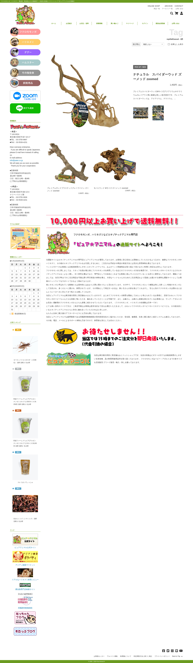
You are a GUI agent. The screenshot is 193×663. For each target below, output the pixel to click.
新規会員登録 (160, 23)
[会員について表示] (181, 13)
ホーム (53, 23)
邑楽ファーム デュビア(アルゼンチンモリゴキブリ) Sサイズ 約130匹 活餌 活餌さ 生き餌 (25, 443)
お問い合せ (175, 23)
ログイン (145, 23)
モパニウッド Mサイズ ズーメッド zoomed (111, 188)
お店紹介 (69, 23)
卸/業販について (125, 656)
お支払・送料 (84, 23)
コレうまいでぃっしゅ (25, 482)
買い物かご (114, 23)
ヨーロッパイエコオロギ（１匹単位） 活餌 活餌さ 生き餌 (25, 361)
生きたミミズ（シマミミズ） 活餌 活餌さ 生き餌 (25, 520)
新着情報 (99, 23)
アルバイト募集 (112, 656)
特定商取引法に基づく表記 (143, 656)
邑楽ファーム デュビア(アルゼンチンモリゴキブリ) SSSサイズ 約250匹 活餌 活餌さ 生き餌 (25, 401)
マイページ (130, 23)
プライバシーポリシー (162, 656)
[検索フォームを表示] (171, 13)
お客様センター (99, 656)
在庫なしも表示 (177, 44)
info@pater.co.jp (16, 160)
